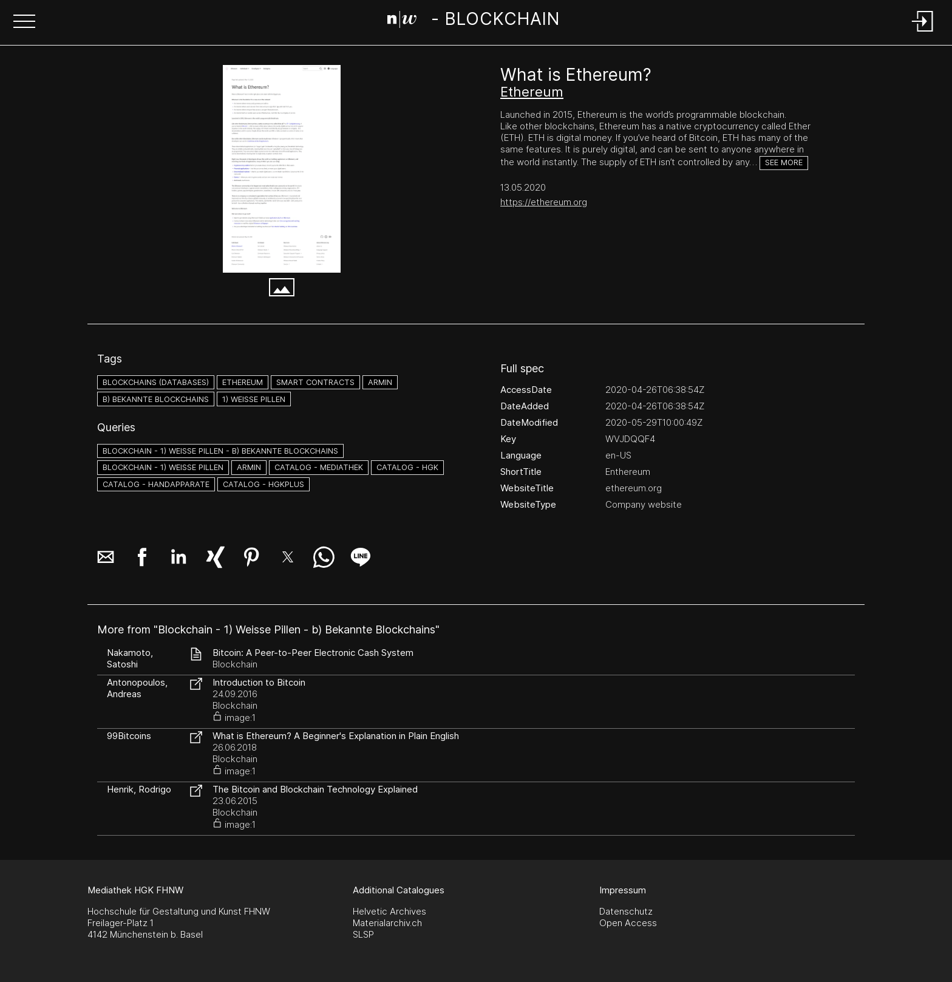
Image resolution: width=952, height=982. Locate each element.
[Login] (922, 32)
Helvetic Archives (389, 911)
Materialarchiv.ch (387, 923)
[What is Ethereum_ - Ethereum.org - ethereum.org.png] (281, 169)
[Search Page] (473, 21)
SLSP (363, 934)
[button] (24, 22)
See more (784, 162)
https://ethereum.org (543, 202)
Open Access (628, 923)
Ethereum (531, 92)
